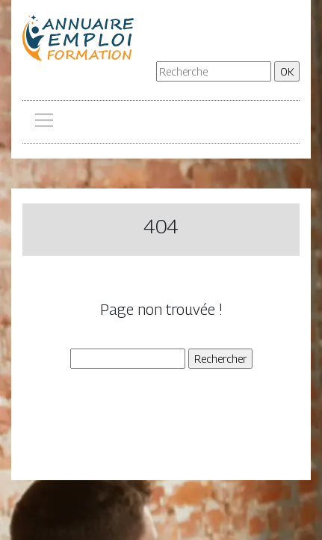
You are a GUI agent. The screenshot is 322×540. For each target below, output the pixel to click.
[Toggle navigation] (43, 122)
